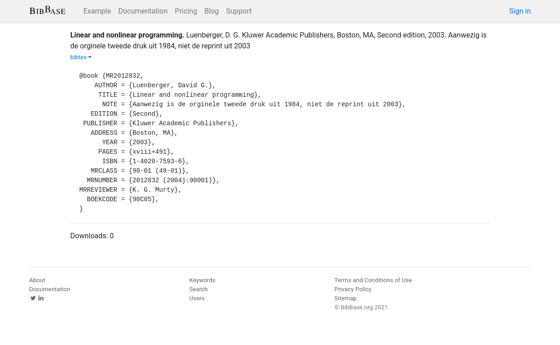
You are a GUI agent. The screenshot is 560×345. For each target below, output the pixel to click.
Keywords (202, 280)
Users (197, 298)
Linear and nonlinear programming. (128, 35)
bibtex (81, 57)
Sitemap (345, 298)
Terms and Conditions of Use (373, 280)
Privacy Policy (353, 289)
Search (198, 289)
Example (97, 11)
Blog (211, 11)
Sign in (520, 11)
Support (238, 11)
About (37, 280)
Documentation (143, 11)
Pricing (186, 11)
